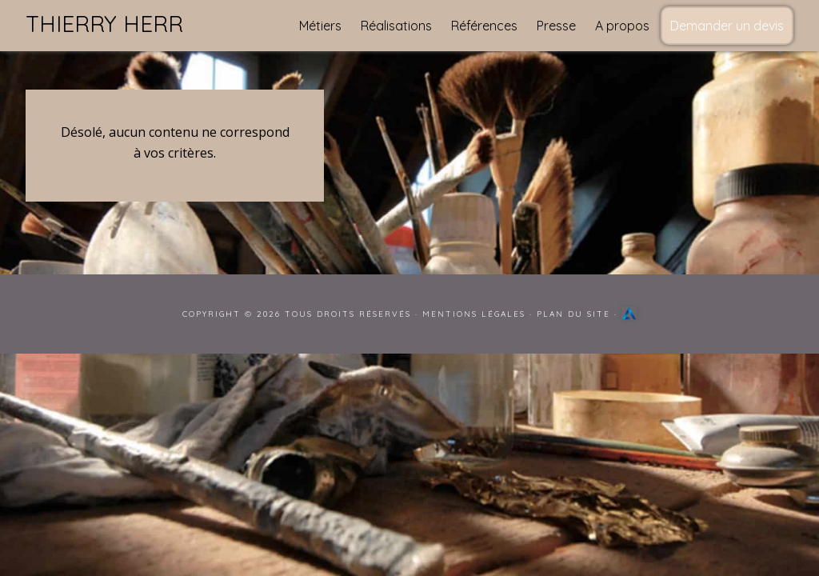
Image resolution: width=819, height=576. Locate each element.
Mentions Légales (473, 314)
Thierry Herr (104, 24)
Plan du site (573, 314)
